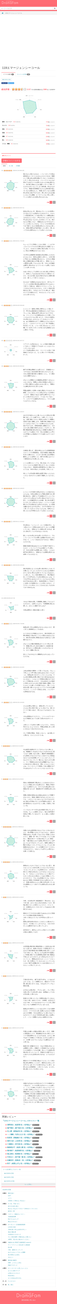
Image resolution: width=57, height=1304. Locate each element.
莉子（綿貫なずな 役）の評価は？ (23, 1163)
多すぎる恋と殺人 (13, 1206)
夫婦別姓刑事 (12, 1216)
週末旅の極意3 (12, 1260)
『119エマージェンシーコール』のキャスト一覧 (20, 1121)
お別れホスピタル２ (14, 1273)
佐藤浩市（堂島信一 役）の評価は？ (24, 1160)
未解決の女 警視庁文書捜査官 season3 (19, 1242)
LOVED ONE (12, 1227)
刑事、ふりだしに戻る (14, 1262)
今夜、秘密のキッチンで (15, 1250)
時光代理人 (11, 1275)
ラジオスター (12, 1281)
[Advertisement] (23, 39)
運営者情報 (25, 1300)
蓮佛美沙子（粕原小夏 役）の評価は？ (24, 1147)
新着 (4, 166)
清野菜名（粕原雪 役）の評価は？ (23, 1125)
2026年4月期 (9, 1173)
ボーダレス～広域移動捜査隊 (16, 1224)
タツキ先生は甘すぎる (14, 1278)
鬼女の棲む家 (12, 1232)
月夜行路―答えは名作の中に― (17, 1229)
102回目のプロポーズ (14, 1234)
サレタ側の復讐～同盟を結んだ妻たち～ (20, 1237)
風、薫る (10, 1284)
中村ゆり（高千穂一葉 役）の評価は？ (25, 1157)
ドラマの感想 (8, 74)
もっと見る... (28, 1184)
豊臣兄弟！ (11, 1193)
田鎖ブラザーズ (12, 1265)
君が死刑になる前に (14, 1255)
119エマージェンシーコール (21, 67)
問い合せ (33, 1300)
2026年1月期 (9, 1177)
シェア (4, 83)
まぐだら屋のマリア (14, 1270)
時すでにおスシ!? (13, 1219)
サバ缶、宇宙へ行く (14, 1203)
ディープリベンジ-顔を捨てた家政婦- (19, 1245)
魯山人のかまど (12, 1221)
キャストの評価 (23, 74)
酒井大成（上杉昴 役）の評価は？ (23, 1141)
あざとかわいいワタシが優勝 (16, 1252)
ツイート (11, 83)
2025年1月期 (6, 79)
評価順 (18, 166)
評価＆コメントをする (11, 161)
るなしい (10, 1257)
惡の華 (10, 1247)
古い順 (11, 166)
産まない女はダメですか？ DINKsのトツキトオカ (22, 1208)
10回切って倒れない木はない (16, 1200)
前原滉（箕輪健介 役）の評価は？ (23, 1138)
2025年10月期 (9, 1181)
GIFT (9, 1195)
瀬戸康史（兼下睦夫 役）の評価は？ (24, 1128)
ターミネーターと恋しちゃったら (18, 1268)
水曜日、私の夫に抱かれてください (18, 1239)
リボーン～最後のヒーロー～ (16, 1214)
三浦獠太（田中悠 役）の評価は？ (23, 1144)
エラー (10, 1198)
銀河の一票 (11, 1211)
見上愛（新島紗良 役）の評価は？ (23, 1131)
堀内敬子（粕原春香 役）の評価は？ (23, 1150)
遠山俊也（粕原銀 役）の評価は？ (23, 1154)
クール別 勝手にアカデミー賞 (12, 1169)
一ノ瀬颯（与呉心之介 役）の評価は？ (25, 1134)
